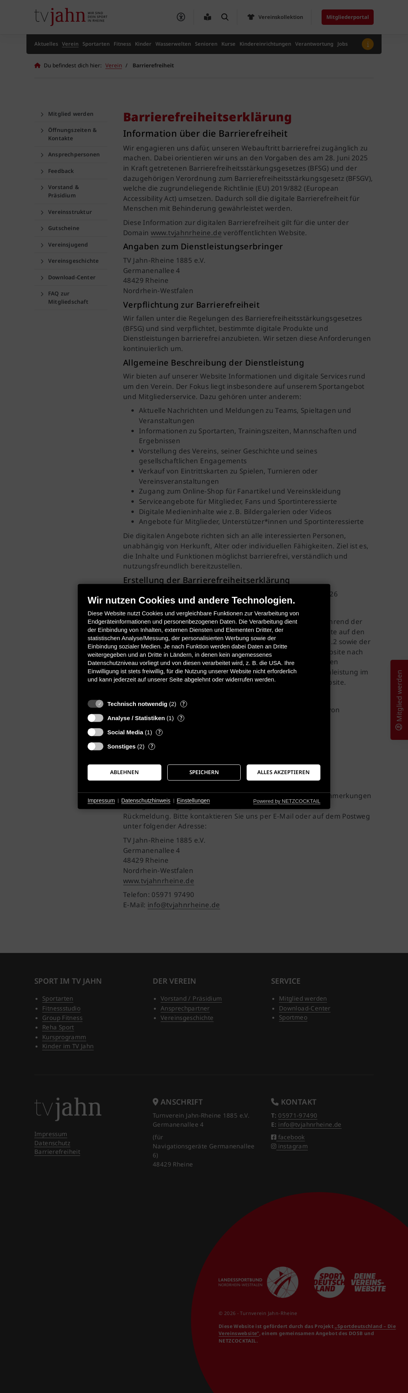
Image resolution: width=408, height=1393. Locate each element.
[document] (204, 645)
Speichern (204, 772)
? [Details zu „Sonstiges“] (152, 746)
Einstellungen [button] (193, 800)
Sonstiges (121, 746)
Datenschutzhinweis (145, 800)
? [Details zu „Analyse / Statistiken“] (181, 718)
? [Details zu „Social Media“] (159, 732)
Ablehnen (124, 772)
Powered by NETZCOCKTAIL (286, 801)
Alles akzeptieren (283, 772)
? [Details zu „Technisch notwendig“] (183, 703)
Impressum (101, 800)
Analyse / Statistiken (136, 718)
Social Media (125, 732)
